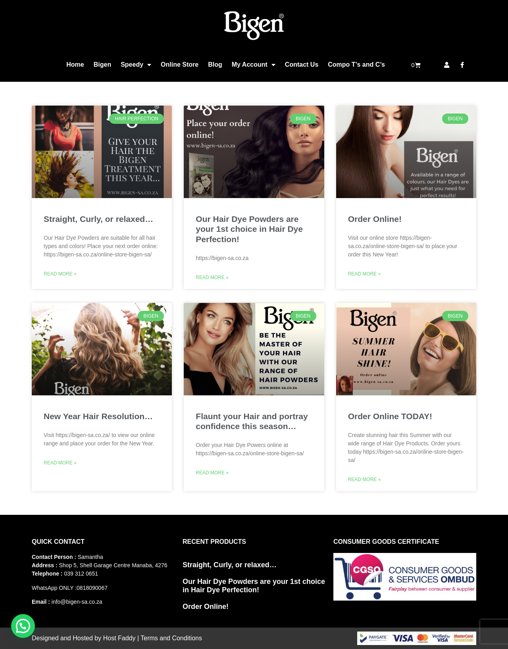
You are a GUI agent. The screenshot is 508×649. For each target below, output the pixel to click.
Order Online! (375, 218)
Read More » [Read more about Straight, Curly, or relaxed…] (60, 274)
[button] (23, 626)
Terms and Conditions (171, 638)
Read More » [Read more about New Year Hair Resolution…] (60, 463)
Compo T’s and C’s (356, 64)
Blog (215, 64)
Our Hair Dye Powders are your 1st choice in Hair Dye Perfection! (249, 228)
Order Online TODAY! (390, 416)
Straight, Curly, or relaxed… (98, 218)
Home (75, 64)
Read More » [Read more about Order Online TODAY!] (364, 479)
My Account (253, 65)
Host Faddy (119, 638)
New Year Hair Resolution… (98, 416)
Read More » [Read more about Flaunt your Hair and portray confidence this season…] (212, 473)
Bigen (102, 64)
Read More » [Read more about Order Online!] (364, 274)
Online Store (179, 64)
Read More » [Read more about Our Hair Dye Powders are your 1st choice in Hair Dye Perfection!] (212, 277)
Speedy (136, 65)
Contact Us (301, 64)
